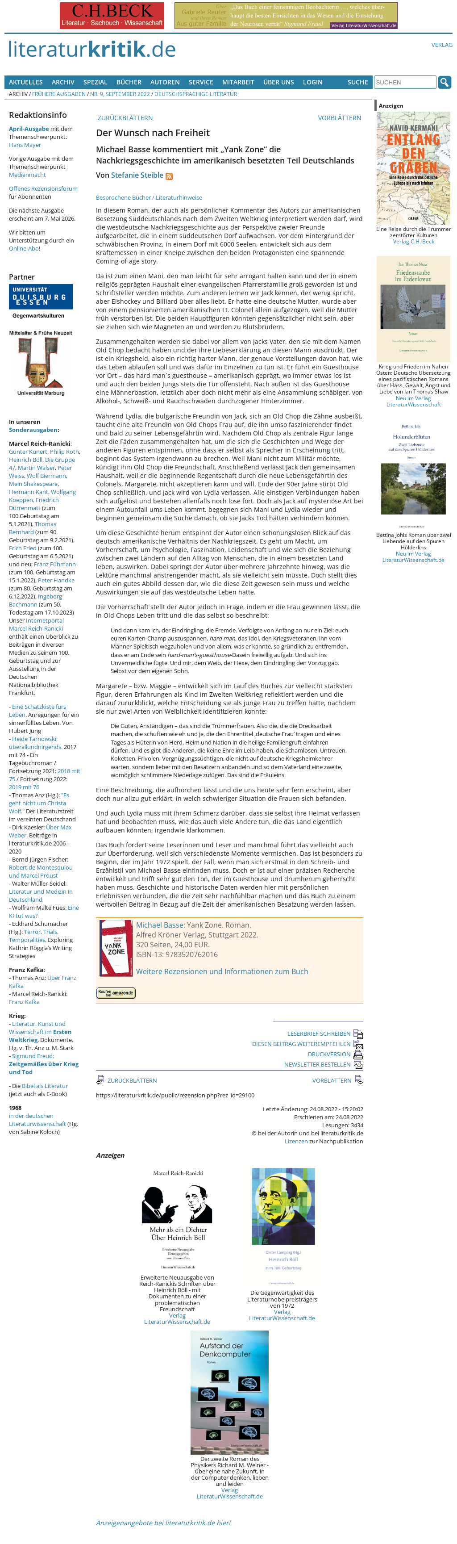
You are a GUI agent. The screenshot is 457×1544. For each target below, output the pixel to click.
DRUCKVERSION (335, 1054)
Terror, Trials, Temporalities (33, 936)
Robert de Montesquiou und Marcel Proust (41, 871)
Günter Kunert (28, 452)
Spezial (95, 82)
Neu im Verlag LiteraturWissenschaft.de (413, 556)
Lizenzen (296, 1141)
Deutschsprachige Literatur (195, 93)
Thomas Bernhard (32, 528)
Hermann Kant (28, 492)
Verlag (442, 45)
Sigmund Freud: (44, 1064)
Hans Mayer (25, 145)
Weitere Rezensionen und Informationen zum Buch (222, 971)
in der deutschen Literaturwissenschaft (37, 1120)
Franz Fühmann (55, 564)
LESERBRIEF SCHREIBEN (325, 1033)
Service (201, 82)
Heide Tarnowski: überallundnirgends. (35, 743)
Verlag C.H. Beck (413, 241)
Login (313, 82)
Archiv (63, 82)
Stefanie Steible (137, 175)
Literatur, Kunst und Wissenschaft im (40, 1032)
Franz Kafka (24, 1002)
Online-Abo (24, 248)
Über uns (278, 82)
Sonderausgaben (33, 430)
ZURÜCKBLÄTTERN (124, 117)
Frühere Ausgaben (59, 93)
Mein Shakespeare (33, 484)
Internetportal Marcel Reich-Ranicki (36, 624)
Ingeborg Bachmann (35, 600)
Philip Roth (64, 452)
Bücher (128, 82)
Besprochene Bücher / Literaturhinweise (149, 197)
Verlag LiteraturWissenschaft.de (177, 1318)
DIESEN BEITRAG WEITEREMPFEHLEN (307, 1044)
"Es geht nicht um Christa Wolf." (39, 803)
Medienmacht (27, 175)
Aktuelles (26, 82)
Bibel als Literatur (45, 1086)
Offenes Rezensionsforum (43, 188)
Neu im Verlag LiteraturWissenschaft (413, 401)
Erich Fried (23, 548)
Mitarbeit (238, 82)
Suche (358, 82)
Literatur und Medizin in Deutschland (41, 895)
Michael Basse (159, 925)
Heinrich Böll (25, 460)
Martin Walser (36, 468)
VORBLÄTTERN (340, 117)
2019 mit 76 (24, 787)
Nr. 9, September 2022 (120, 93)
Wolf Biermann (46, 476)
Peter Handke (56, 580)
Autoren (165, 82)
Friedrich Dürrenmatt (34, 504)
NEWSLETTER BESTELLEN (323, 1064)
